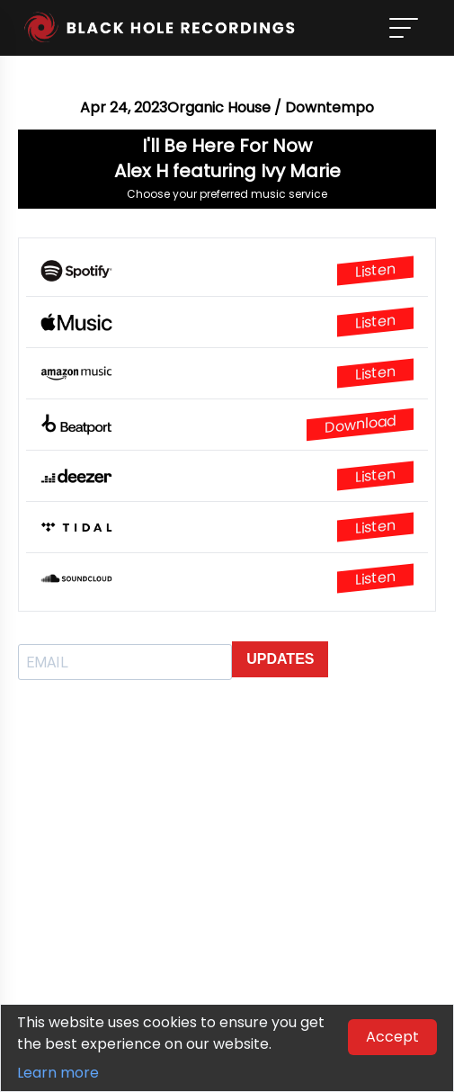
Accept (392, 1036)
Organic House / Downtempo (270, 107)
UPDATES (280, 659)
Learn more (58, 1072)
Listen (375, 270)
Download (360, 424)
